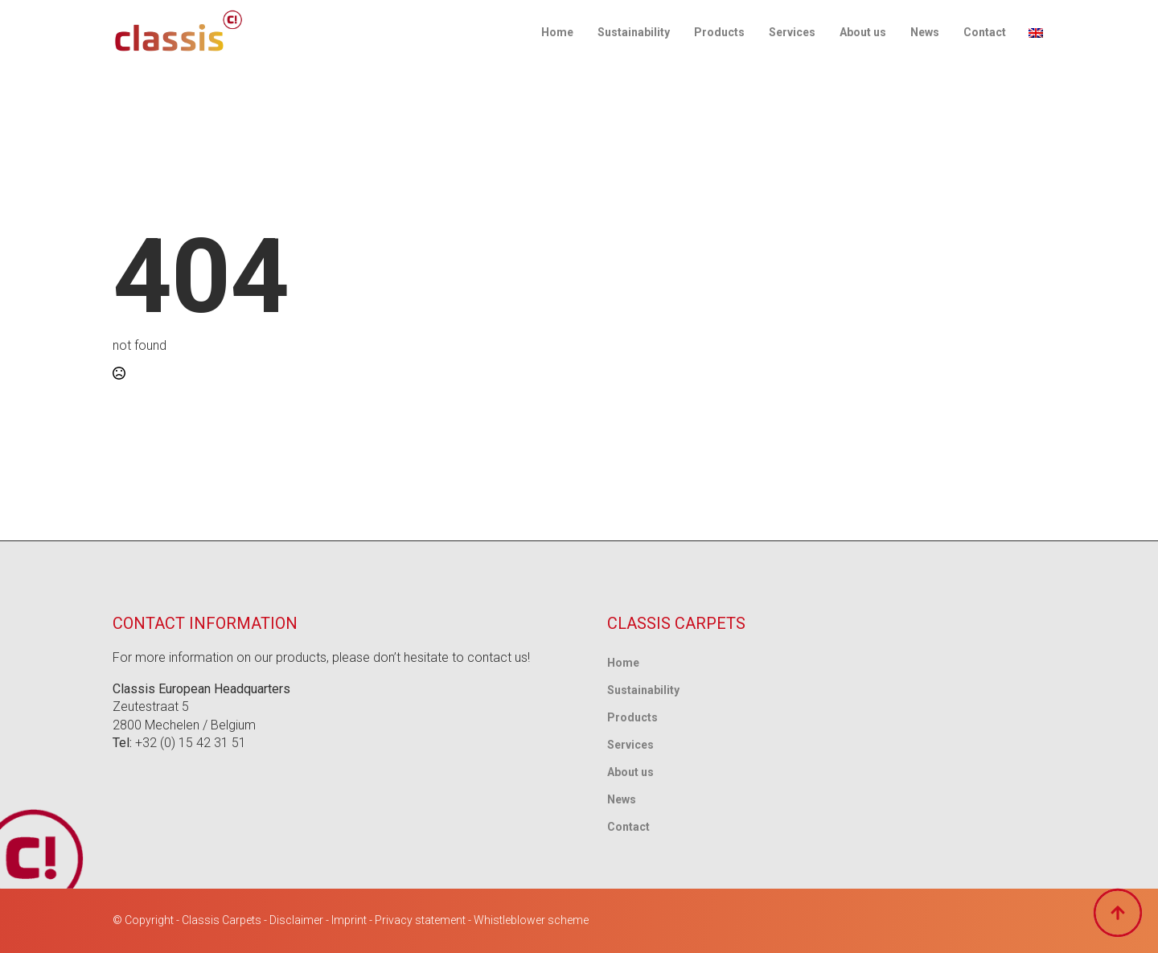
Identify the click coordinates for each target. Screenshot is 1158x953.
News (924, 32)
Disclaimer (296, 920)
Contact (984, 32)
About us (863, 32)
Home (557, 32)
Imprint (349, 920)
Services (792, 32)
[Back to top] (1118, 913)
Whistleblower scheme (531, 920)
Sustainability (633, 32)
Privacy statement (420, 920)
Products (719, 32)
